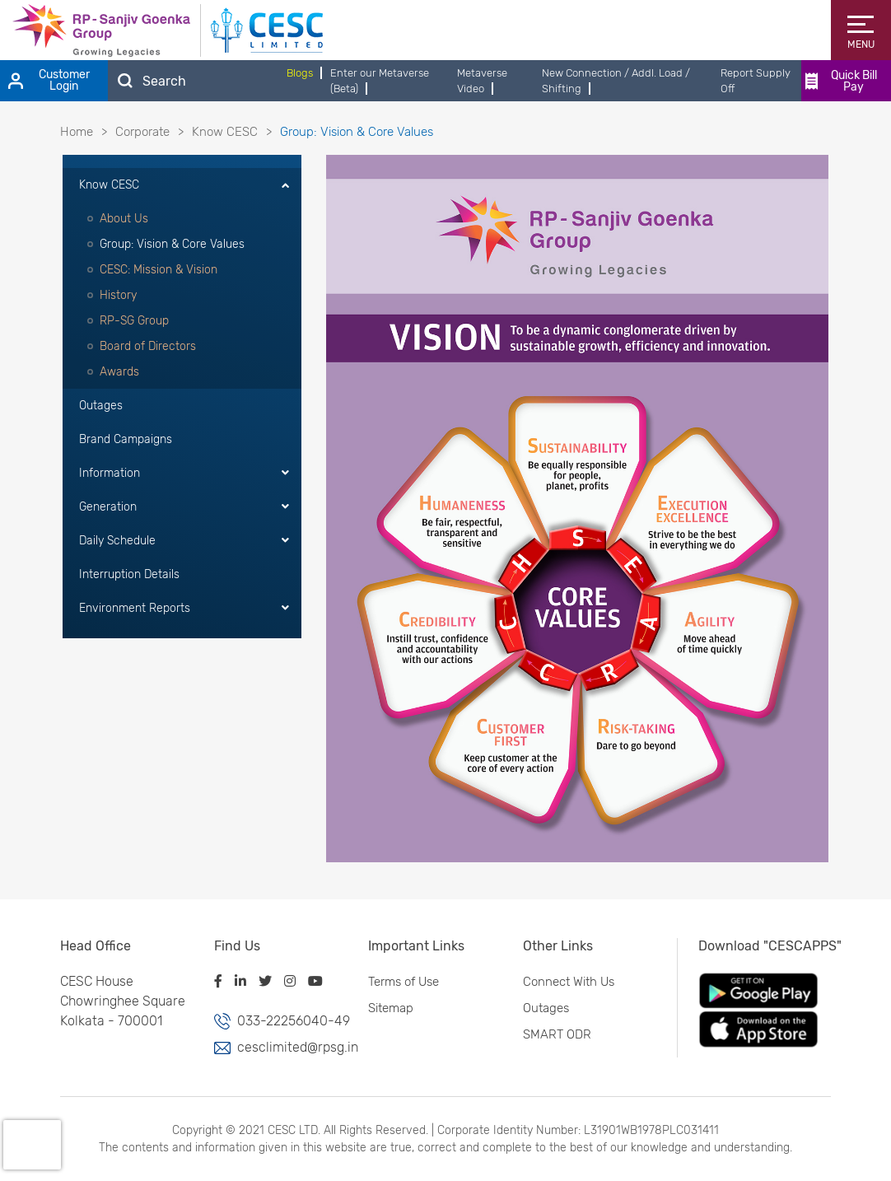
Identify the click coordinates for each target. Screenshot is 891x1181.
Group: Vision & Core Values (172, 244)
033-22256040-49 (289, 1021)
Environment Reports (134, 608)
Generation (108, 507)
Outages (101, 406)
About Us (124, 219)
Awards (119, 372)
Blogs (300, 73)
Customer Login (49, 80)
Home (76, 131)
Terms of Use (399, 981)
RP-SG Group (134, 321)
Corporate (142, 131)
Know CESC (225, 131)
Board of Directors (148, 346)
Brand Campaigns (125, 439)
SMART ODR (552, 1034)
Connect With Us (563, 981)
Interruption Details (129, 574)
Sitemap (386, 1008)
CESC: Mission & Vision (158, 270)
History (118, 295)
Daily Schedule (117, 541)
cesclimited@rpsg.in (292, 1047)
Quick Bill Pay (840, 81)
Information (109, 473)
